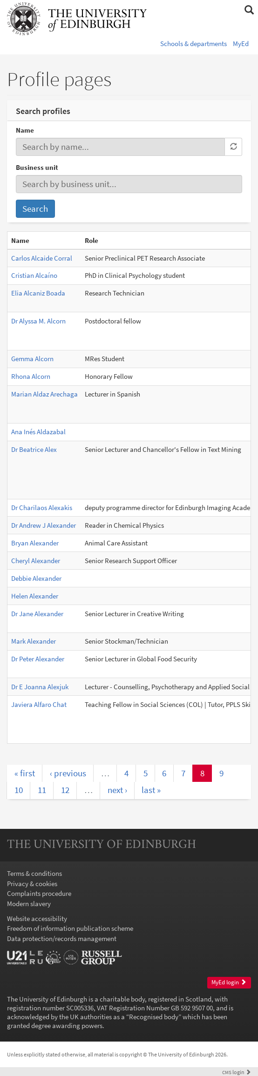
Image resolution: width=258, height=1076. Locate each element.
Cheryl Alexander (35, 560)
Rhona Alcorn (30, 376)
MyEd (241, 43)
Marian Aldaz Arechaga (44, 394)
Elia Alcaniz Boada (38, 293)
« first (24, 773)
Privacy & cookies (32, 883)
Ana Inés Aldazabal (38, 431)
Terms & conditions (34, 873)
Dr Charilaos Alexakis (41, 507)
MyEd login (228, 982)
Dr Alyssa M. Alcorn (38, 320)
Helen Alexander (34, 596)
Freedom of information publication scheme (70, 928)
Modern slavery (29, 903)
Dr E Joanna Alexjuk (39, 686)
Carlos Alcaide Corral (41, 258)
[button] (249, 10)
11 (42, 789)
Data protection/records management (61, 938)
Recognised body (153, 1016)
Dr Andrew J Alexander (43, 525)
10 (18, 789)
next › (117, 789)
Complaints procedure (39, 893)
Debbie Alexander (36, 578)
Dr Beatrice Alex (34, 449)
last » (151, 789)
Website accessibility (37, 918)
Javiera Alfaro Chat (39, 704)
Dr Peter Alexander (37, 658)
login (236, 1072)
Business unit (37, 167)
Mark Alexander (33, 641)
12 (65, 789)
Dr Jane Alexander (37, 613)
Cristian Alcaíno (34, 275)
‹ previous (68, 773)
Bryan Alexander (35, 542)
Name (25, 130)
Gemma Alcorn (32, 358)
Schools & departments (193, 43)
